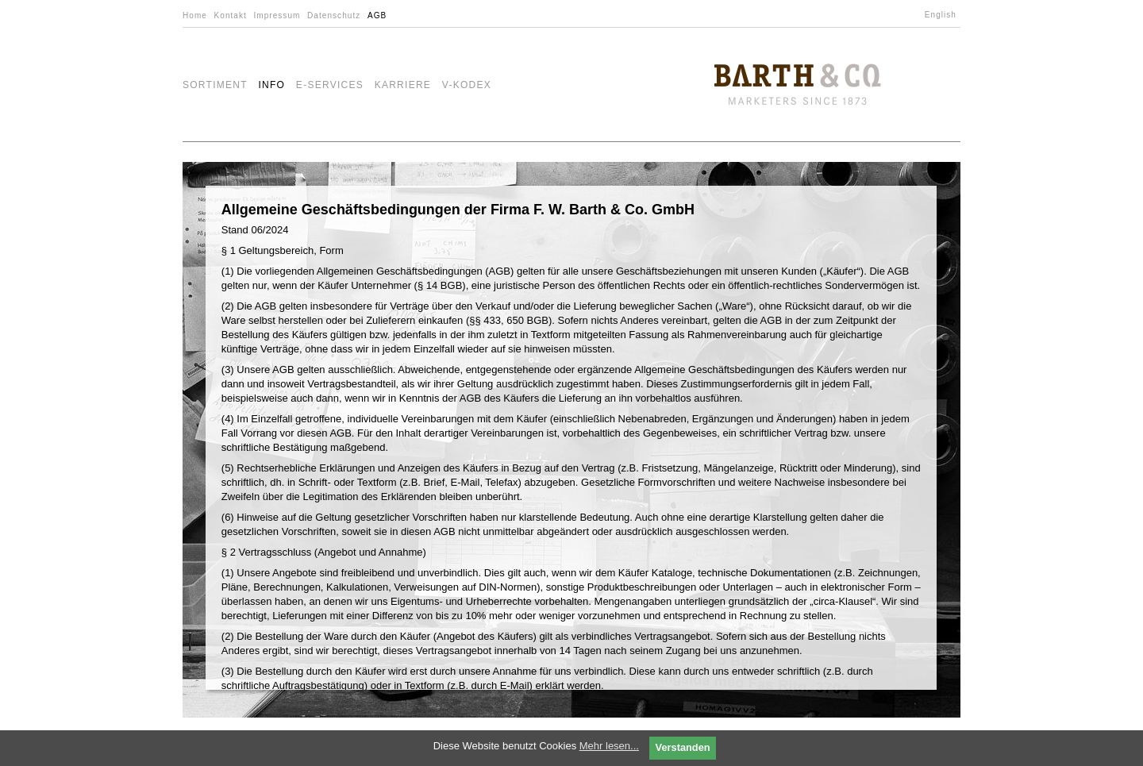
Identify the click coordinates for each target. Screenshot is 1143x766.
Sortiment (215, 84)
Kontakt (230, 15)
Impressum (276, 15)
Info (271, 84)
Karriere (403, 84)
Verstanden (683, 747)
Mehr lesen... (609, 746)
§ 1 (230, 250)
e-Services (330, 84)
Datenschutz (333, 15)
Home (195, 15)
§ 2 (230, 552)
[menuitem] (942, 15)
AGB (377, 15)
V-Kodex (466, 84)
